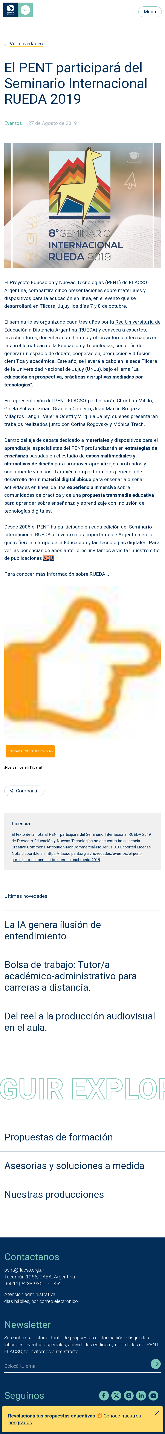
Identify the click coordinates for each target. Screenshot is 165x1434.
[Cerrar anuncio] (157, 1413)
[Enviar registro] (156, 1364)
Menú (150, 12)
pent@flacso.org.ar (24, 1270)
